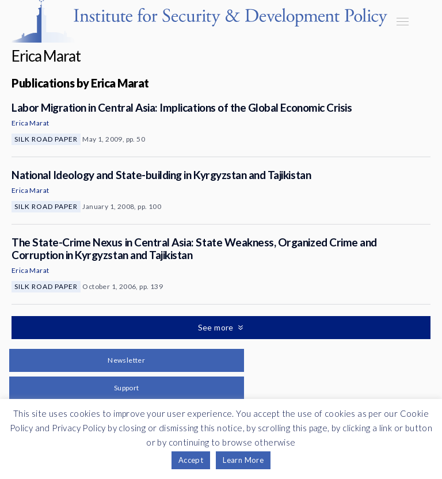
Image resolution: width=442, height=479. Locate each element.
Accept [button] (190, 460)
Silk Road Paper (46, 139)
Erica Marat (30, 123)
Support (126, 387)
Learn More (243, 460)
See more (217, 327)
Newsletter (126, 360)
